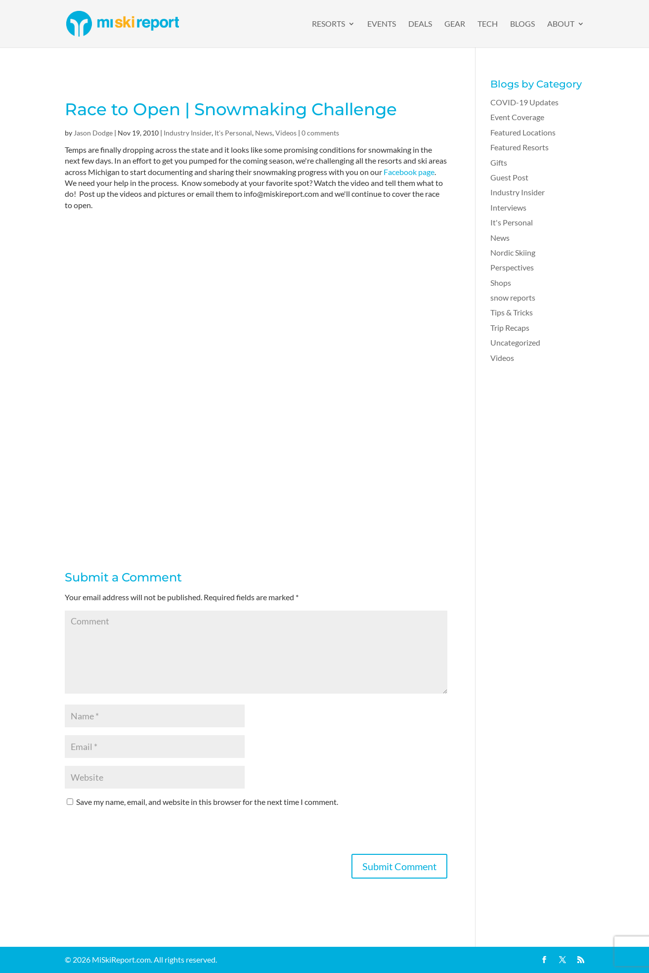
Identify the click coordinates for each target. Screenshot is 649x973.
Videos (286, 133)
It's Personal (233, 133)
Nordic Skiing (512, 252)
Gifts (498, 162)
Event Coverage (517, 117)
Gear (454, 24)
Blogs (522, 24)
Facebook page (409, 172)
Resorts (328, 24)
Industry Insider (188, 133)
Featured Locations (523, 132)
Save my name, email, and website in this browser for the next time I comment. (207, 801)
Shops (500, 282)
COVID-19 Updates (524, 102)
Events (381, 24)
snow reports (512, 297)
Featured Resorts (519, 147)
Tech (487, 24)
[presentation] (140, 834)
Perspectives (512, 267)
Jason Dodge (93, 133)
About (560, 24)
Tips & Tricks (511, 312)
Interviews (508, 207)
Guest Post (509, 177)
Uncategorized (515, 342)
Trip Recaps (509, 327)
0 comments (320, 133)
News (263, 133)
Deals (420, 24)
